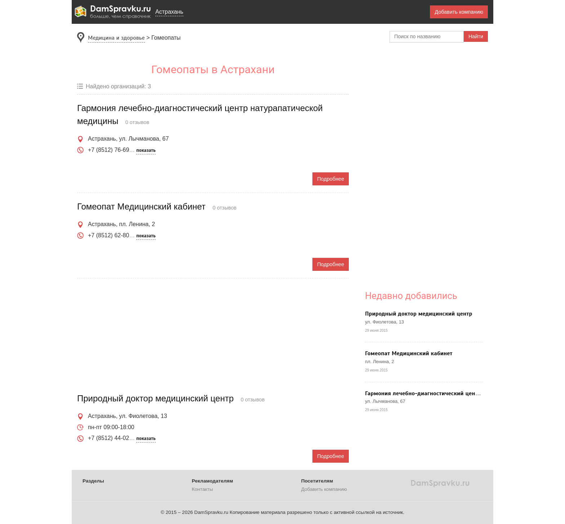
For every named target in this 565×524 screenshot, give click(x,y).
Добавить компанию (459, 12)
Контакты (202, 489)
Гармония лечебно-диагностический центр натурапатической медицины (463, 393)
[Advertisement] (213, 336)
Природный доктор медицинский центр (418, 313)
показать (145, 150)
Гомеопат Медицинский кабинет (409, 353)
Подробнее (330, 179)
